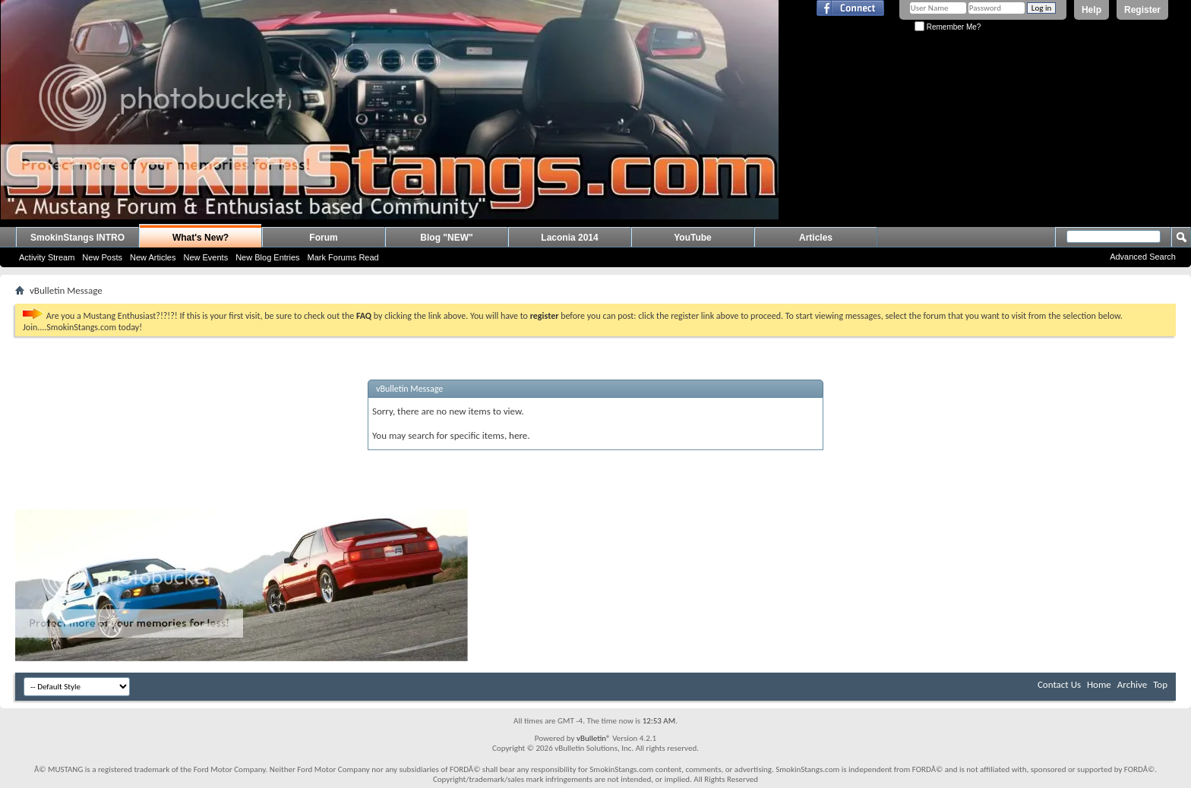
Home (1099, 684)
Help (1091, 10)
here (518, 435)
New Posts (102, 257)
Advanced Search (1143, 256)
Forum (323, 237)
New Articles (153, 257)
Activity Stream (46, 257)
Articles (815, 237)
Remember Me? (948, 27)
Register (1142, 10)
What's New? (200, 237)
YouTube (693, 237)
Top (1160, 684)
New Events (205, 257)
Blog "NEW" (446, 237)
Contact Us (1059, 684)
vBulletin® (594, 738)
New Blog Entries (267, 257)
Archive (1132, 684)
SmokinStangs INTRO (77, 237)
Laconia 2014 (569, 237)
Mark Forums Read (343, 257)
